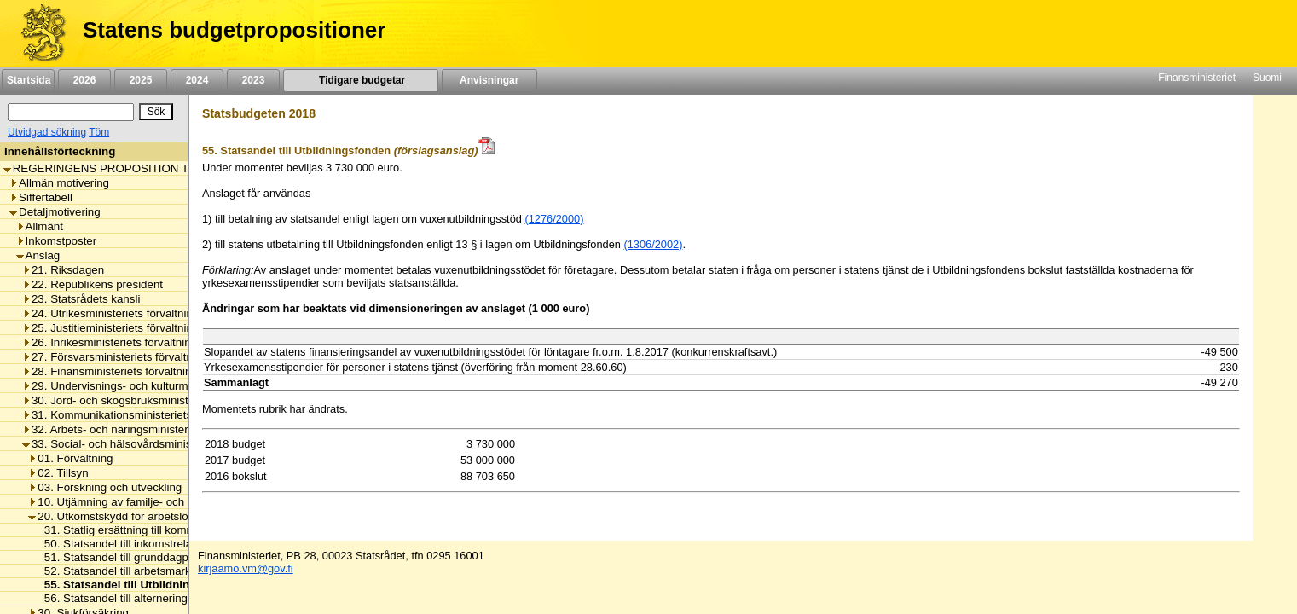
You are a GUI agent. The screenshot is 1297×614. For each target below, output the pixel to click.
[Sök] (71, 112)
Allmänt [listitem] (39, 226)
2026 (84, 80)
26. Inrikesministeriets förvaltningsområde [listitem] (131, 342)
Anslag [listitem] (38, 255)
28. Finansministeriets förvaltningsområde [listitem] (132, 371)
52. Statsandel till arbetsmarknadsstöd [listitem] (136, 571)
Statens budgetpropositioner (234, 30)
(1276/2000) (553, 218)
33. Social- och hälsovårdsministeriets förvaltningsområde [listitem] (172, 443)
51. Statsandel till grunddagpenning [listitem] (129, 557)
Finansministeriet (1197, 78)
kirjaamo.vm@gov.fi (245, 568)
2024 (197, 80)
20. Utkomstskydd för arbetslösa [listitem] (114, 516)
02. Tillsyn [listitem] (58, 472)
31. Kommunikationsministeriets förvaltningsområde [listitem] (157, 414)
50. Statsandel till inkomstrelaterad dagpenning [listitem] (158, 543)
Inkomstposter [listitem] (56, 241)
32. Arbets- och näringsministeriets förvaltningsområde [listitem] (164, 429)
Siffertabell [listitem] (40, 197)
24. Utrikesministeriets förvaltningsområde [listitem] (132, 313)
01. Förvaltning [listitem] (70, 458)
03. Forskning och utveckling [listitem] (105, 487)
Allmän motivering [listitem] (59, 183)
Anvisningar (489, 80)
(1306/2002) (652, 244)
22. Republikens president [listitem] (92, 284)
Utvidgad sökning (47, 132)
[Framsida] (37, 33)
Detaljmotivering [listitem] (55, 212)
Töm (99, 132)
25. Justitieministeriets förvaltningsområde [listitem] (132, 327)
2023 (253, 80)
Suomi (1267, 78)
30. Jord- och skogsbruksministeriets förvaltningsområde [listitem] (169, 400)
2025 (141, 80)
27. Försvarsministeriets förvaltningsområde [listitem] (137, 356)
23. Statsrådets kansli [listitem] (81, 299)
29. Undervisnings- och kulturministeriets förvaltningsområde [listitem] (179, 385)
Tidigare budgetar (360, 80)
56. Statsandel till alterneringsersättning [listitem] (139, 598)
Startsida (28, 80)
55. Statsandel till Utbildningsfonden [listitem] (137, 584)
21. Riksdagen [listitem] (63, 270)
